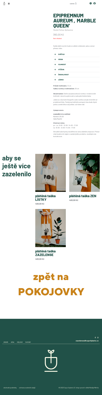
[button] (76, 54)
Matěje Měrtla (94, 388)
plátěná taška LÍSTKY (45, 197)
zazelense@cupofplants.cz (87, 341)
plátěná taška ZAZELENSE (45, 253)
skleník (6, 342)
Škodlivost (63, 75)
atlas (12, 342)
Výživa (61, 69)
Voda (60, 59)
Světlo (61, 54)
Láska (61, 80)
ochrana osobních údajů (27, 388)
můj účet (20, 342)
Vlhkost (62, 64)
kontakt (28, 342)
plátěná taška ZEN (82, 196)
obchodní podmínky (10, 388)
